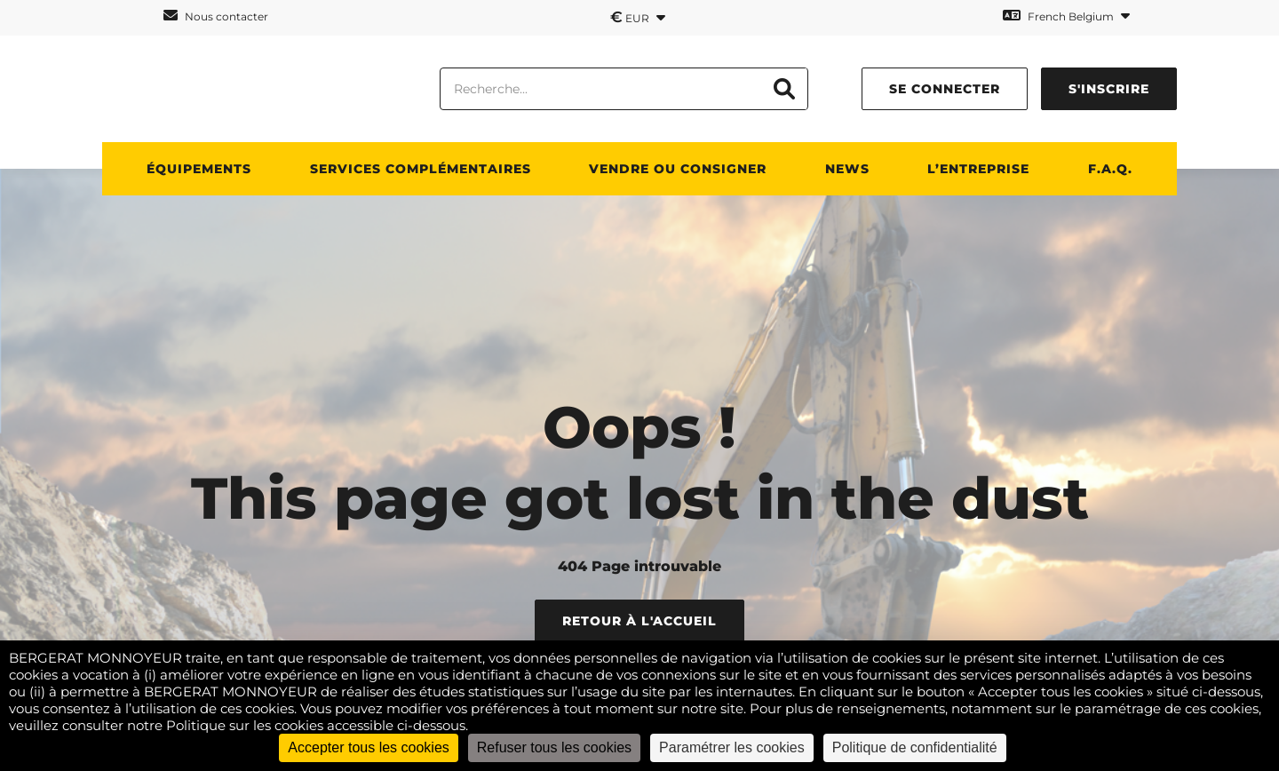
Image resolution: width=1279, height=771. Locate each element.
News (847, 169)
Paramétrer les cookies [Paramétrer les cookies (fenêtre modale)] (732, 747)
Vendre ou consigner (678, 169)
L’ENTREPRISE (978, 169)
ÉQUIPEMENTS (199, 169)
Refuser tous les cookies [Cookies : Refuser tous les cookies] (554, 747)
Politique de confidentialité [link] (914, 747)
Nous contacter (215, 15)
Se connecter (944, 89)
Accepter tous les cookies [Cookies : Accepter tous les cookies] (368, 747)
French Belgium (1066, 15)
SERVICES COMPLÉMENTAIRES (420, 169)
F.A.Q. (1110, 169)
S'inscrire (1108, 89)
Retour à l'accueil (639, 621)
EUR (637, 17)
